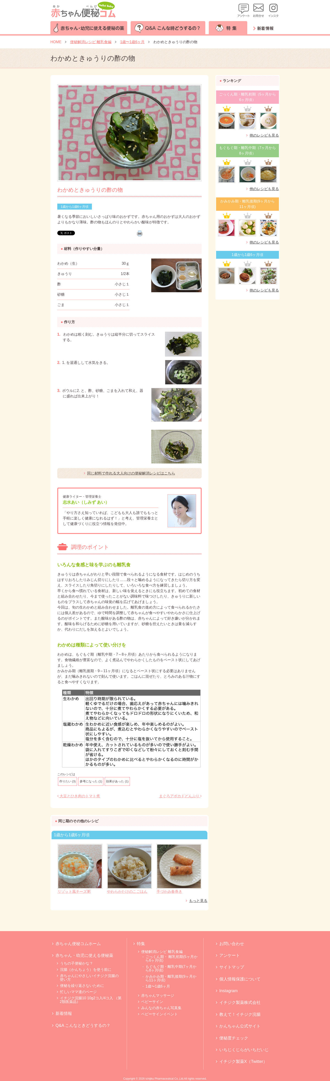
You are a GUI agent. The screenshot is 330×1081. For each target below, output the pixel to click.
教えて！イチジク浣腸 (240, 1014)
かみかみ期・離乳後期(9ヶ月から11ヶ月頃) (170, 978)
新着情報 (63, 1013)
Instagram (228, 990)
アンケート (229, 955)
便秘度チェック (233, 1038)
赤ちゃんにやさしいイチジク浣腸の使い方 (89, 977)
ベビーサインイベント (159, 1014)
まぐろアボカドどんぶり (180, 796)
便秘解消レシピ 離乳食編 (161, 952)
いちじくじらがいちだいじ (244, 1049)
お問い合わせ (231, 943)
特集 (141, 943)
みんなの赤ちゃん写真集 (161, 1008)
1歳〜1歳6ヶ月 (158, 986)
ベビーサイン (152, 1002)
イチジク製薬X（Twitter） (243, 1061)
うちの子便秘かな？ (76, 963)
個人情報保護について (240, 979)
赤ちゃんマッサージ (157, 995)
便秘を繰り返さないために (82, 986)
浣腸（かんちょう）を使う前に (85, 969)
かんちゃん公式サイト (240, 1026)
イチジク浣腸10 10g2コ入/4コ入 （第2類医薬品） (90, 1000)
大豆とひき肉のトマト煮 (78, 796)
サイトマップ (231, 967)
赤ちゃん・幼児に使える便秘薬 (84, 955)
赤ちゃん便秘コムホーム (78, 943)
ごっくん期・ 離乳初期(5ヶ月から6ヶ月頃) (171, 958)
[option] (129, 132)
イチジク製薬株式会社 (240, 1002)
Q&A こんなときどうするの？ (82, 1025)
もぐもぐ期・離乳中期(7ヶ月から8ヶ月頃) (170, 968)
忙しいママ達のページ (78, 992)
